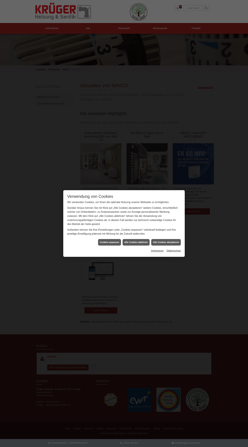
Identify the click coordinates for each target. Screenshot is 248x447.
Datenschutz (174, 238)
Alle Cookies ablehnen (136, 229)
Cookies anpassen (109, 229)
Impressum (157, 238)
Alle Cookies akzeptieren (166, 229)
